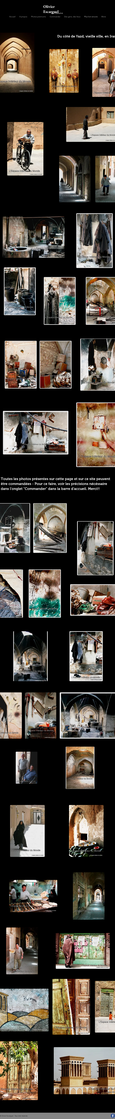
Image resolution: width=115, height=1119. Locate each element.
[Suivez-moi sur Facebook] (113, 1116)
